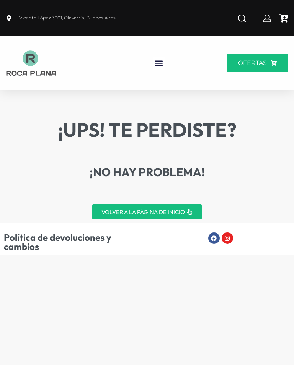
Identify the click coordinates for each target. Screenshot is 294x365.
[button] (159, 63)
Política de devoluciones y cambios (57, 242)
